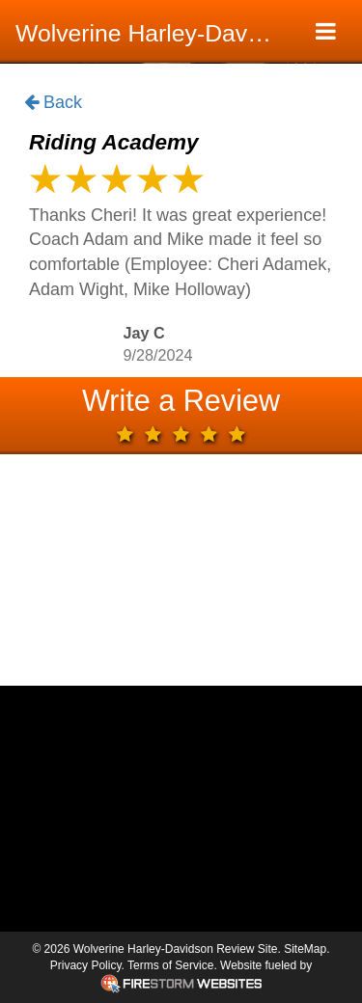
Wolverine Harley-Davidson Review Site (152, 33)
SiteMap (305, 949)
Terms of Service (170, 965)
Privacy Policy (86, 965)
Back (53, 103)
